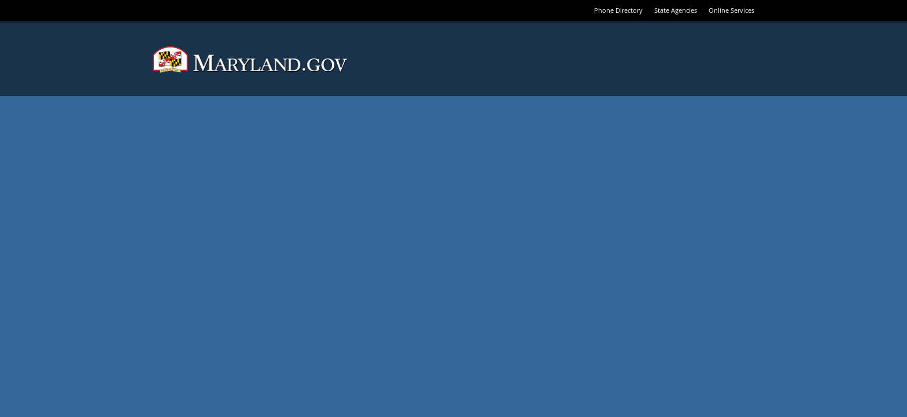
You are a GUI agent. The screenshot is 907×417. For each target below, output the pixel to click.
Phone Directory (618, 10)
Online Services (731, 10)
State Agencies (675, 10)
